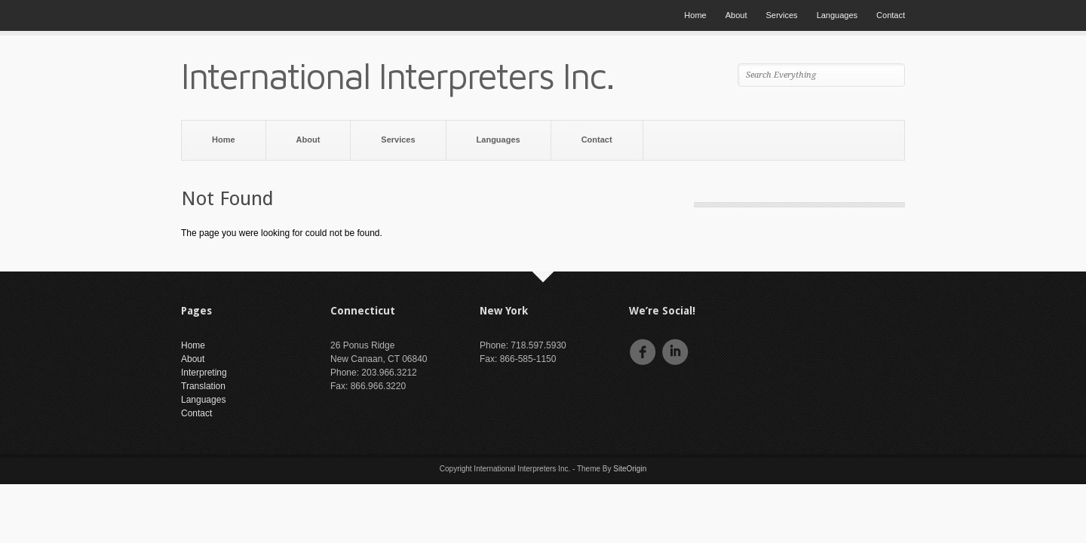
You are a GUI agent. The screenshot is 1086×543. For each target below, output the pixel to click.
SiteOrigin (629, 469)
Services (781, 15)
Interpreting (204, 372)
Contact (890, 15)
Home (695, 15)
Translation (203, 386)
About (736, 15)
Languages (837, 15)
